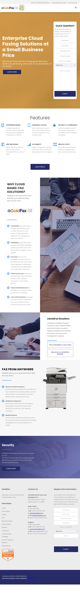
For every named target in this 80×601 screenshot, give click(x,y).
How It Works (6, 510)
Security (4, 526)
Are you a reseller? (65, 60)
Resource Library (7, 520)
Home (4, 507)
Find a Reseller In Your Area (60, 344)
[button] (76, 7)
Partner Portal (6, 523)
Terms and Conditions (8, 577)
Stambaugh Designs (73, 575)
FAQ (3, 517)
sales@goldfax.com (59, 2)
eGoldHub (30, 577)
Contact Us (5, 529)
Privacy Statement (21, 577)
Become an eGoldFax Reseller (60, 352)
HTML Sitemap (6, 545)
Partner (4, 513)
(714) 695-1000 (72, 2)
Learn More (40, 165)
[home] (2, 7)
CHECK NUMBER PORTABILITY (40, 2)
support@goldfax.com (37, 528)
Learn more (12, 71)
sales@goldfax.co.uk (39, 514)
